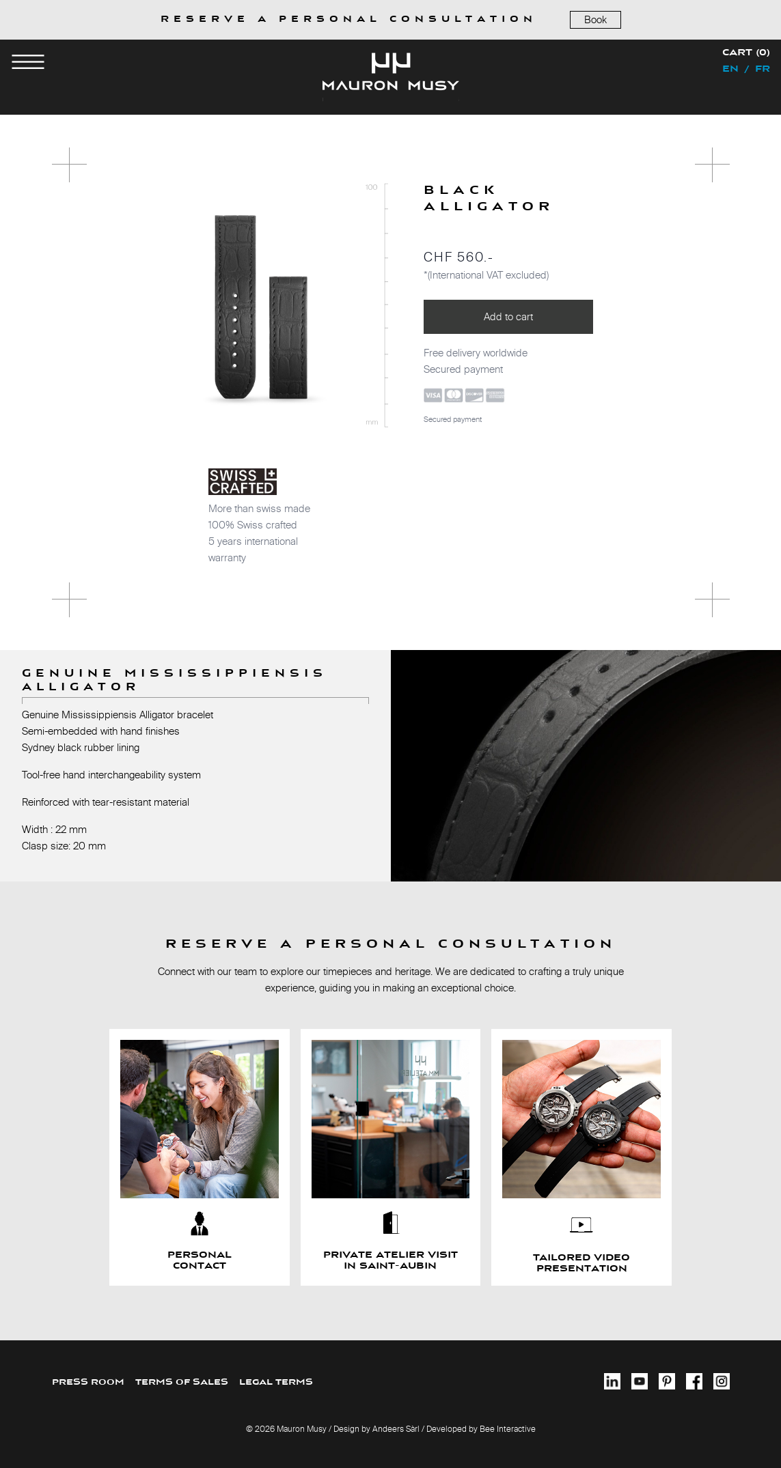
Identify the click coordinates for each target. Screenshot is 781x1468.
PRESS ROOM (88, 1382)
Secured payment (453, 419)
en (730, 70)
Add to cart (508, 316)
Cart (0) (746, 53)
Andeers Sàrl (396, 1429)
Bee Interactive (508, 1429)
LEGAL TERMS (276, 1382)
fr (762, 70)
